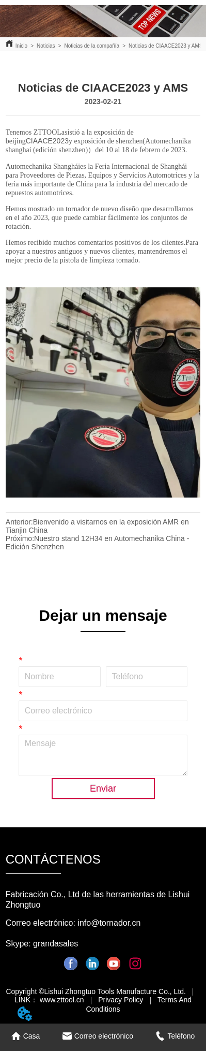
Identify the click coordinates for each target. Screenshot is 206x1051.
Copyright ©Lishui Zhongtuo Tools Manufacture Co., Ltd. (96, 991)
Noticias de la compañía (91, 46)
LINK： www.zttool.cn (49, 1000)
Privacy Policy (120, 1000)
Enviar (103, 788)
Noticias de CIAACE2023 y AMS (165, 46)
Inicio (21, 46)
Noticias (46, 46)
